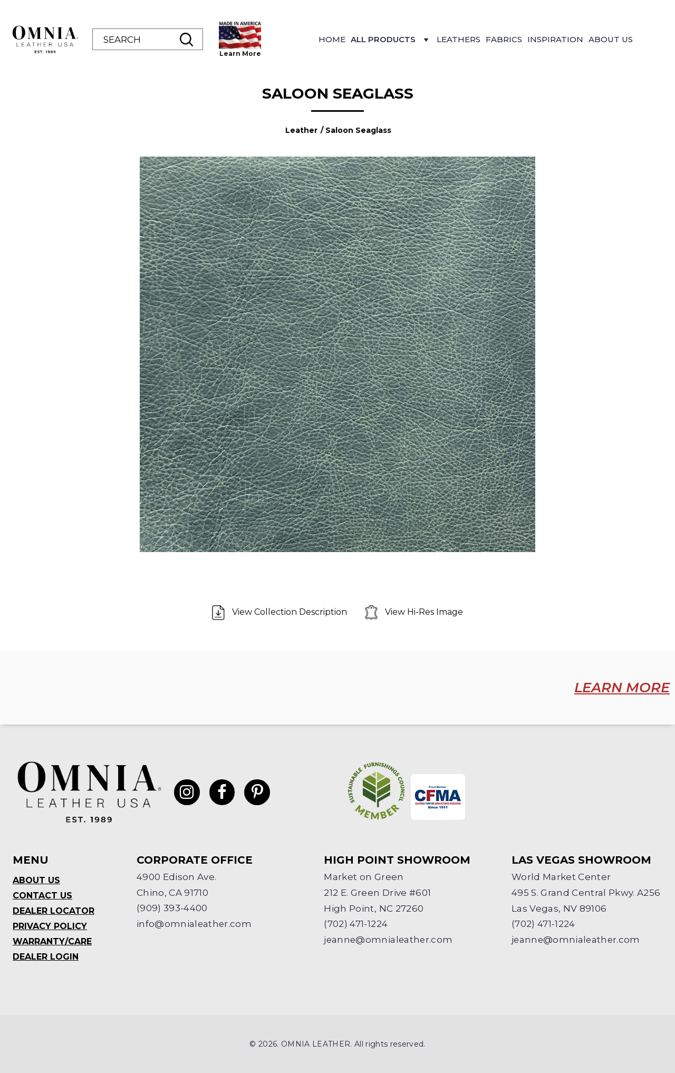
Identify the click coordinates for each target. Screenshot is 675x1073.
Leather (301, 130)
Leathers (458, 39)
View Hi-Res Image (414, 612)
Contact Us (42, 896)
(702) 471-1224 (356, 924)
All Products (391, 42)
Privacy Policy (50, 926)
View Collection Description (280, 612)
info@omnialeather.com (195, 924)
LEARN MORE (622, 687)
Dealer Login (46, 957)
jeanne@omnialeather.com (389, 940)
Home (332, 39)
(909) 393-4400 (172, 908)
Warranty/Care (52, 941)
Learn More (240, 53)
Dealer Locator (53, 911)
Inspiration (555, 39)
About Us (611, 39)
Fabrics (504, 39)
